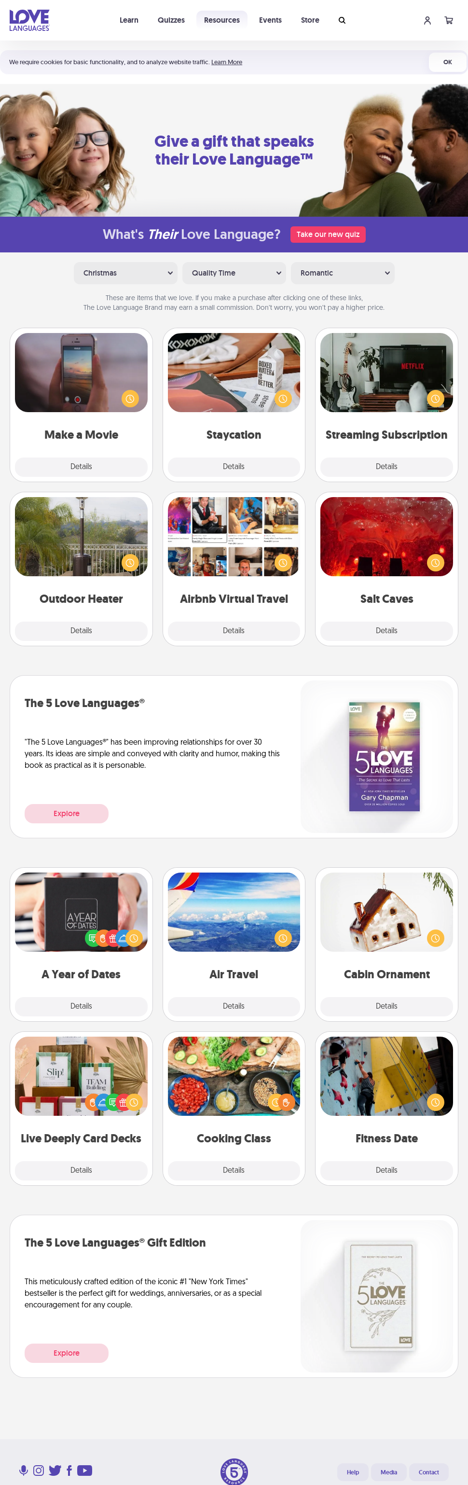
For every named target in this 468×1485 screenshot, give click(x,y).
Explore (67, 813)
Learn (129, 20)
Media (389, 1472)
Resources (222, 20)
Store (310, 20)
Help (353, 1472)
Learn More (226, 62)
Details (81, 467)
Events (270, 20)
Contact (429, 1472)
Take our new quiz (328, 234)
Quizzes (171, 20)
